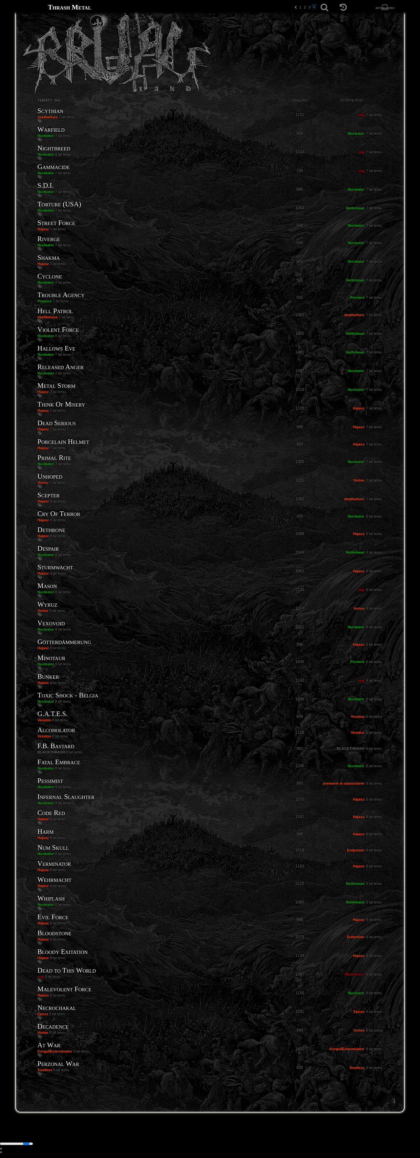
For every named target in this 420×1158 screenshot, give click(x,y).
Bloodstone (54, 933)
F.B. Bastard (55, 746)
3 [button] (309, 7)
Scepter (48, 495)
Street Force (56, 223)
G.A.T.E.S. (52, 714)
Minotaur (51, 658)
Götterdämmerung (64, 642)
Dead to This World (66, 970)
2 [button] (305, 7)
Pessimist (50, 781)
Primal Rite (54, 458)
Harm (45, 831)
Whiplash (51, 898)
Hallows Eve (56, 348)
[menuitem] (394, 1101)
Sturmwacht (55, 567)
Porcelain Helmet (63, 442)
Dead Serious (56, 423)
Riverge (48, 239)
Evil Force (53, 917)
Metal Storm (56, 385)
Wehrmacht (54, 879)
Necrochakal (56, 1008)
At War (48, 1045)
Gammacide (53, 167)
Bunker (48, 676)
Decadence (53, 1026)
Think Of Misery (61, 404)
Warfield (51, 129)
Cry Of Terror (58, 514)
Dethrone (51, 530)
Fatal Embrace (58, 762)
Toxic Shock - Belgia (67, 695)
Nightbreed (53, 148)
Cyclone (49, 276)
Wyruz (47, 604)
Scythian (50, 111)
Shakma (48, 257)
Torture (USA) (59, 204)
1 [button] (300, 7)
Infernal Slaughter (65, 797)
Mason (47, 586)
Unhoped (49, 476)
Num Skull (53, 847)
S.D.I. (45, 185)
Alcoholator (56, 730)
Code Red (51, 813)
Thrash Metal (69, 7)
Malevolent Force (64, 989)
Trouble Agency (61, 295)
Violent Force (58, 329)
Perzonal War (58, 1064)
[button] (295, 7)
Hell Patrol (55, 311)
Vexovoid (51, 623)
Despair (48, 548)
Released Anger (60, 367)
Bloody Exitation (62, 952)
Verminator (54, 863)
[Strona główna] (32, 7)
